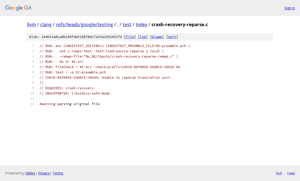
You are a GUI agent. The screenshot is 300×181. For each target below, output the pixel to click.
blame (157, 37)
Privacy (44, 173)
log (143, 37)
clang (46, 24)
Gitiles (30, 173)
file (130, 37)
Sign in (289, 8)
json (291, 173)
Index (141, 24)
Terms (58, 173)
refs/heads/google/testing (84, 24)
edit (172, 37)
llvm (31, 24)
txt (279, 173)
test (127, 24)
